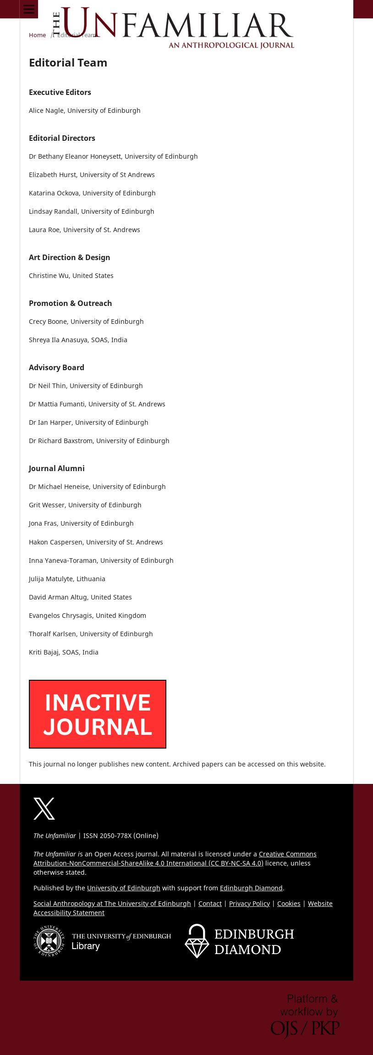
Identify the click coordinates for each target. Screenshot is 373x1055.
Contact (210, 903)
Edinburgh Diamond (251, 887)
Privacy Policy (249, 903)
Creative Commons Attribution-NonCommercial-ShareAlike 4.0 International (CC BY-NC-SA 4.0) (175, 858)
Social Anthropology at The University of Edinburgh (112, 903)
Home (37, 35)
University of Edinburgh (123, 887)
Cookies (289, 903)
